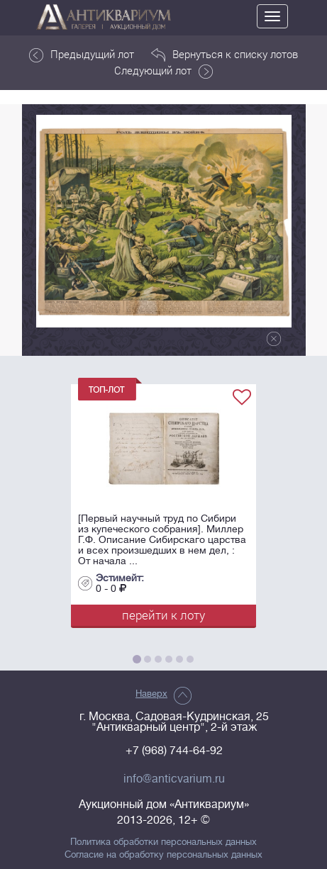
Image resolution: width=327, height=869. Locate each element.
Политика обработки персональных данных (163, 842)
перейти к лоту (163, 615)
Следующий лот (163, 71)
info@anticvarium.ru (174, 779)
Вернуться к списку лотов (224, 54)
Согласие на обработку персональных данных (163, 854)
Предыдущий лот (81, 54)
